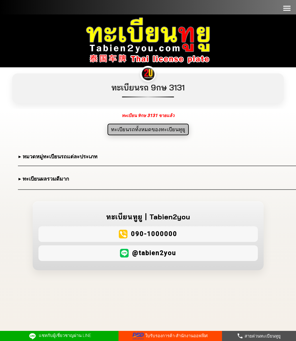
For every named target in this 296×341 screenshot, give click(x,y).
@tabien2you (154, 253)
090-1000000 (154, 234)
